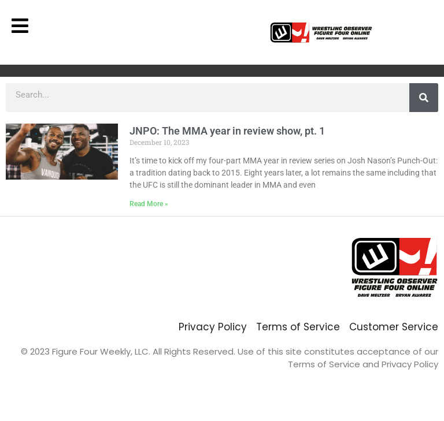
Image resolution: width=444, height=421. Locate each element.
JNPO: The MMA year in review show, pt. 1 (227, 131)
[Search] (423, 97)
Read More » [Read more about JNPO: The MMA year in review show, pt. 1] (149, 204)
